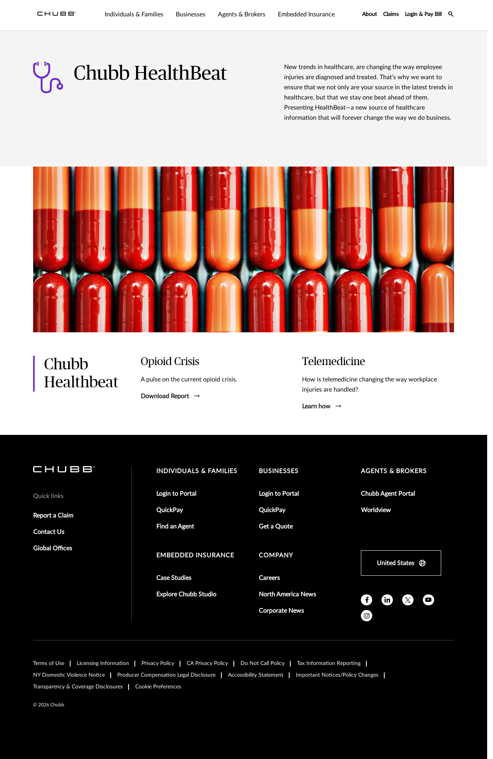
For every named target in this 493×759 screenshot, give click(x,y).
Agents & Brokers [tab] (241, 14)
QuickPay (169, 510)
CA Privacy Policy (207, 663)
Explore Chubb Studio (186, 594)
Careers (269, 578)
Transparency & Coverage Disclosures (78, 687)
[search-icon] (451, 15)
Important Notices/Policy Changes (337, 675)
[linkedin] (387, 600)
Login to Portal (176, 494)
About (369, 14)
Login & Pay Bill (423, 14)
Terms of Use (48, 663)
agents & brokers (394, 471)
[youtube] (428, 600)
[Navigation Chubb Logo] (56, 15)
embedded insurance (195, 555)
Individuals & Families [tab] (134, 14)
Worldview (376, 510)
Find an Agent (175, 526)
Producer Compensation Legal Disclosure (166, 675)
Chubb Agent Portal (388, 494)
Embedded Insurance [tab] (306, 14)
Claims (391, 14)
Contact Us (48, 532)
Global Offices (52, 548)
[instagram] (366, 615)
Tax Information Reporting (328, 663)
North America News (287, 594)
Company (276, 555)
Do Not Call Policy (262, 663)
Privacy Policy (157, 663)
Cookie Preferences (158, 687)
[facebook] (366, 600)
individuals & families (196, 471)
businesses (279, 471)
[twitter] (407, 600)
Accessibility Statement (255, 675)
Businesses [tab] (190, 14)
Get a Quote (276, 526)
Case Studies (173, 578)
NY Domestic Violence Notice (69, 675)
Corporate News (281, 611)
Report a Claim (53, 516)
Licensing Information (103, 663)
